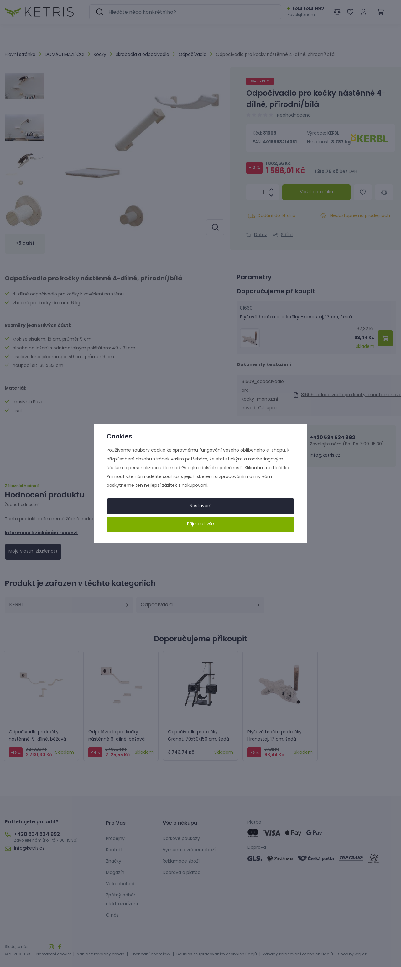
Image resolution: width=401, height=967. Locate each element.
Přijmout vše (200, 524)
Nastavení (200, 506)
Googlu (189, 468)
